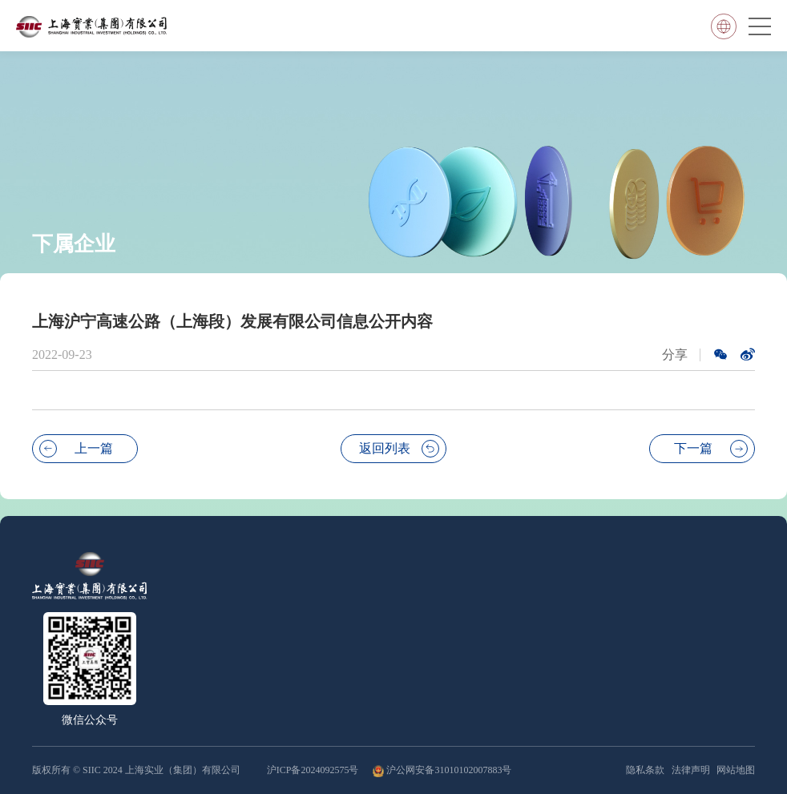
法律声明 (691, 770)
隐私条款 (645, 770)
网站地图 (735, 770)
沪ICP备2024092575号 (314, 770)
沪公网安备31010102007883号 (448, 770)
